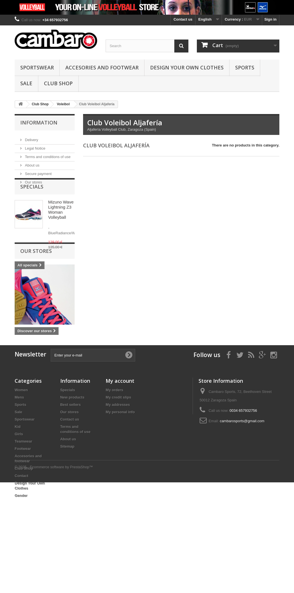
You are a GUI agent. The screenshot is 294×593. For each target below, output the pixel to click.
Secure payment (38, 171)
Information (38, 122)
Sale (26, 83)
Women (21, 452)
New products (72, 459)
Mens (19, 459)
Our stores (33, 180)
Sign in (270, 19)
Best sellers (70, 466)
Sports (244, 67)
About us (31, 163)
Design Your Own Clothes (187, 67)
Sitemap (67, 508)
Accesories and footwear (102, 67)
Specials (31, 201)
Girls (19, 496)
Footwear (23, 510)
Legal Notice (34, 146)
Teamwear (23, 503)
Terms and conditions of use (47, 154)
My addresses (118, 466)
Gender (21, 557)
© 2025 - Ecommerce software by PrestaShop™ (54, 578)
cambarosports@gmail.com (242, 483)
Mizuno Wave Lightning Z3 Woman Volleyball (61, 224)
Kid (18, 488)
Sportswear (37, 67)
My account (120, 442)
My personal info (120, 474)
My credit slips (118, 459)
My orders (114, 452)
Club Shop (58, 83)
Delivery (31, 137)
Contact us (182, 19)
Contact (21, 537)
